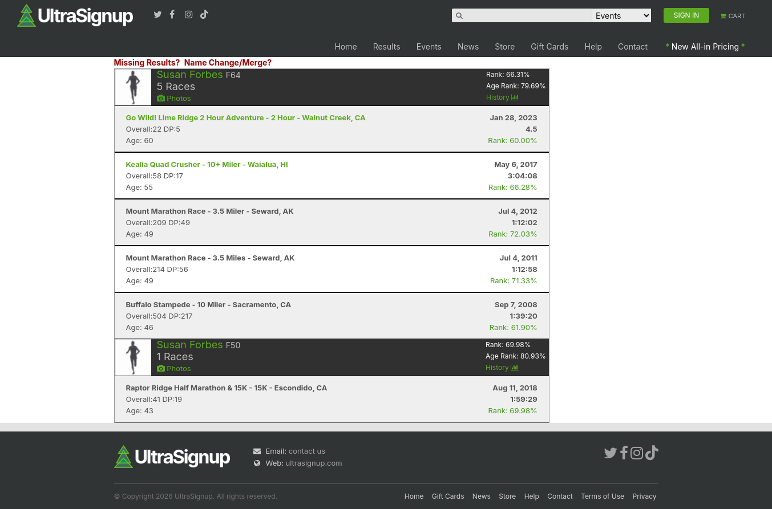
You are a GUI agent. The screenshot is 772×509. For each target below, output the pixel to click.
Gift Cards (549, 46)
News (468, 46)
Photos (174, 98)
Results (387, 46)
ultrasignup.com (314, 462)
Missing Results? (147, 62)
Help (594, 46)
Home (345, 46)
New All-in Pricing (705, 46)
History (502, 97)
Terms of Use (602, 496)
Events (429, 46)
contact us (307, 450)
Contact (633, 46)
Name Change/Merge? (228, 62)
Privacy (645, 496)
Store (505, 46)
